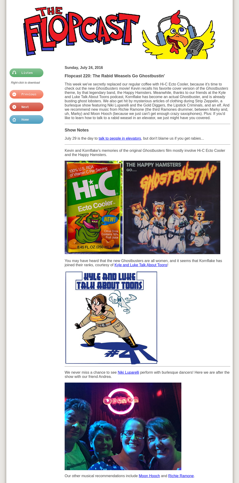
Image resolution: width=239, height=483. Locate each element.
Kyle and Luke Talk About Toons (140, 265)
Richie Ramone (181, 476)
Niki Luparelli (128, 372)
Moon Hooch (149, 476)
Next (25, 107)
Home (25, 119)
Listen (25, 73)
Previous (25, 94)
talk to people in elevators (120, 138)
